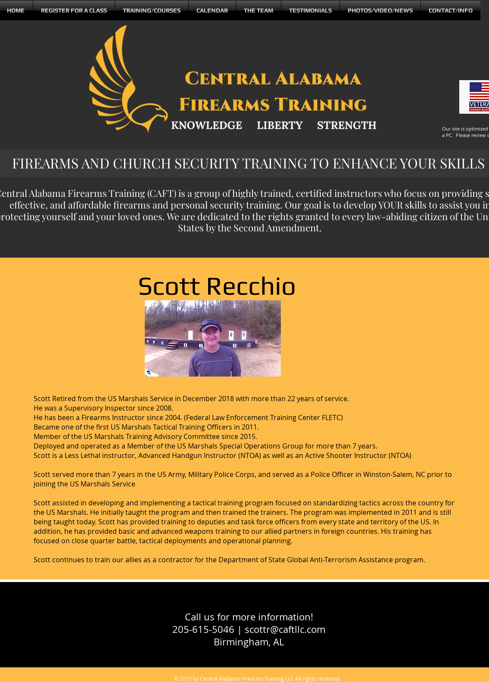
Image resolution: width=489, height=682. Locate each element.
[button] (258, 10)
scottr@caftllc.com (285, 629)
